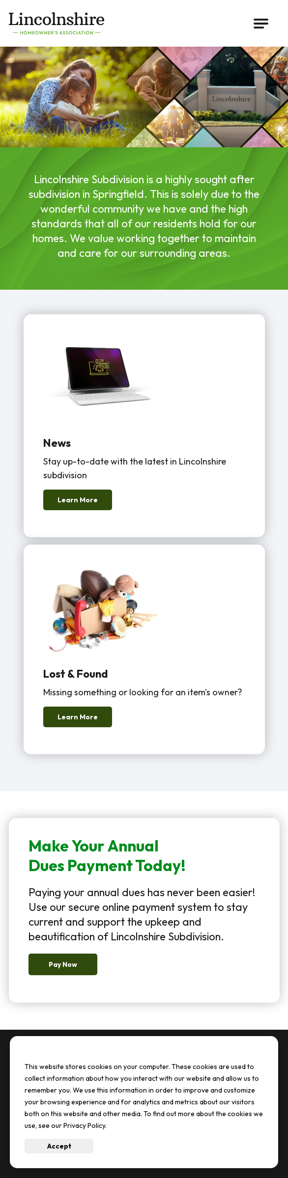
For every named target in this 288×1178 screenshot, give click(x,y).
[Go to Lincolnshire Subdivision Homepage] (59, 23)
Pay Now (63, 964)
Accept (59, 1146)
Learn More (78, 499)
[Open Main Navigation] (261, 23)
